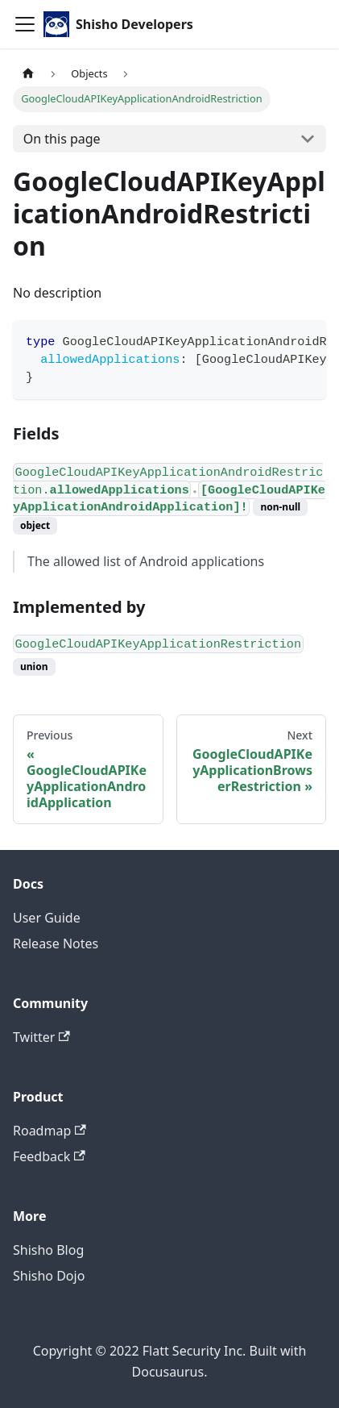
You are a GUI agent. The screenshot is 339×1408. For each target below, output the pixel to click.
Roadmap (49, 1130)
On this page (62, 139)
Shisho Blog (48, 1250)
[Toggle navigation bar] (25, 24)
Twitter (41, 1037)
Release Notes (55, 943)
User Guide (47, 918)
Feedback (49, 1156)
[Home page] (28, 73)
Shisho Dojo (49, 1276)
